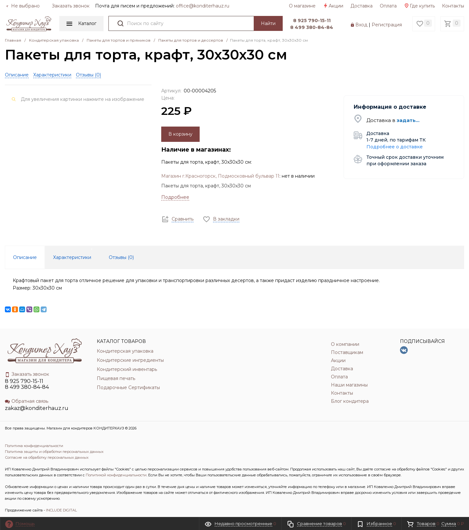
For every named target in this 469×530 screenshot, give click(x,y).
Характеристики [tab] (72, 257)
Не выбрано (23, 6)
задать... (408, 120)
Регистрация (387, 25)
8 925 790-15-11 (312, 20)
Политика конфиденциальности (34, 445)
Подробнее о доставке (394, 147)
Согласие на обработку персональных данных (47, 457)
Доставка (361, 6)
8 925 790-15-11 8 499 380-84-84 (27, 384)
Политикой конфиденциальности (116, 475)
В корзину (180, 134)
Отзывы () (88, 75)
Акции (333, 6)
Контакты (453, 6)
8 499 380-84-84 (311, 27)
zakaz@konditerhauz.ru (36, 408)
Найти (268, 23)
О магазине (302, 6)
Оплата (388, 6)
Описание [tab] (25, 257)
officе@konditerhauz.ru (202, 6)
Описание (17, 75)
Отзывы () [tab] (121, 257)
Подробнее (175, 197)
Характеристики (52, 75)
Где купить (419, 6)
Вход (361, 25)
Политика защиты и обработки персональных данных (54, 451)
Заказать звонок (71, 6)
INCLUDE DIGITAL (61, 510)
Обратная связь (26, 401)
